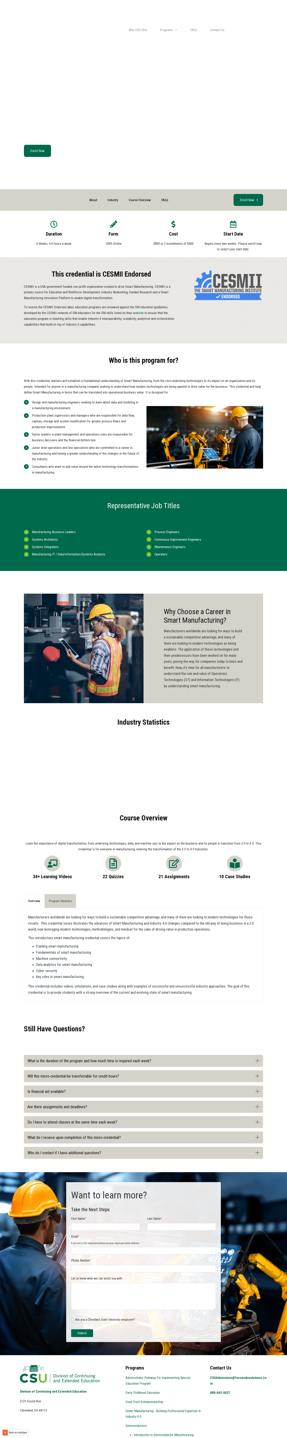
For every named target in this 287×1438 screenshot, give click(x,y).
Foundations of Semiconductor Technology (162, 1420)
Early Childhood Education (143, 1355)
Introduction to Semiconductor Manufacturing (164, 1397)
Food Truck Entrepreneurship (144, 1364)
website (138, 275)
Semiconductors (136, 1388)
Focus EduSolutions (54, 1429)
